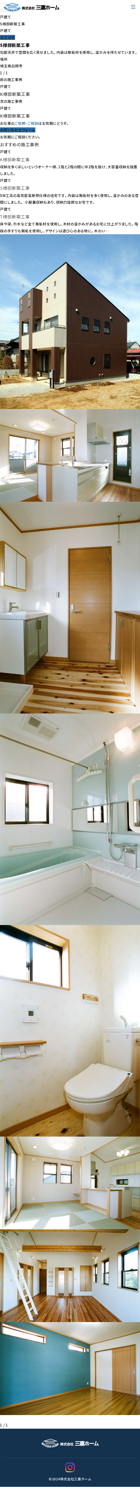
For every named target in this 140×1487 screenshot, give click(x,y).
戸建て (5, 16)
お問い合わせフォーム (17, 129)
